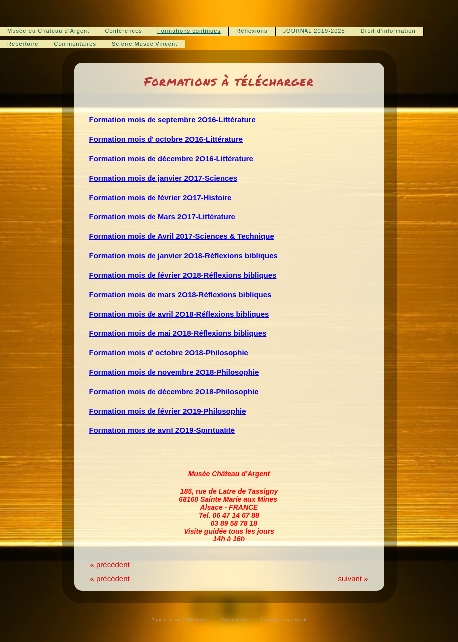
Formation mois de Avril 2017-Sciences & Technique (181, 236)
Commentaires (75, 44)
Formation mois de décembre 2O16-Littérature (171, 158)
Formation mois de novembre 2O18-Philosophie (174, 372)
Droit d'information (388, 31)
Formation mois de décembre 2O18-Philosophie (174, 391)
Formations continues (189, 31)
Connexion (233, 619)
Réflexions (251, 31)
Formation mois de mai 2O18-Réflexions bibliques (178, 333)
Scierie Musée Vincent (144, 44)
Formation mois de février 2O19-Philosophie (167, 411)
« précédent (110, 564)
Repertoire (22, 44)
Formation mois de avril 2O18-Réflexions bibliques (179, 314)
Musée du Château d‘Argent (48, 31)
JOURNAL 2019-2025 (314, 31)
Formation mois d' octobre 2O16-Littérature (166, 139)
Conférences (123, 31)
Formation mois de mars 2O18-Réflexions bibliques (180, 294)
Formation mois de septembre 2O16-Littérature (172, 119)
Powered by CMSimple (179, 619)
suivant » (353, 578)
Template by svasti (283, 619)
